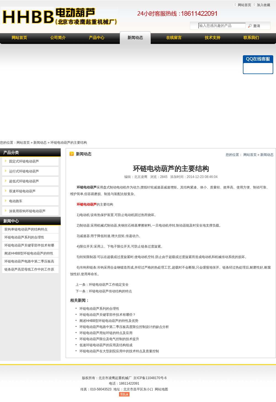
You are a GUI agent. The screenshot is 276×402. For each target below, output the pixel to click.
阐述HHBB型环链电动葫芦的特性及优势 (108, 321)
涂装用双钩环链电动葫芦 (27, 211)
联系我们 (251, 37)
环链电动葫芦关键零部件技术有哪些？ (107, 315)
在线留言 (174, 37)
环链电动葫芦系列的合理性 (99, 309)
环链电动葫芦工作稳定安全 (109, 285)
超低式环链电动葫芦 (24, 181)
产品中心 (96, 37)
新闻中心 (11, 221)
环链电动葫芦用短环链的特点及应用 (105, 333)
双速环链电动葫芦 (22, 191)
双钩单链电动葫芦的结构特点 (25, 229)
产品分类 (11, 152)
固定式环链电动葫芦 (24, 161)
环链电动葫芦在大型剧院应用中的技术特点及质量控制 (119, 351)
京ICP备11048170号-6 (149, 378)
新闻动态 (135, 37)
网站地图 (161, 389)
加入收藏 (263, 5)
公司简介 (58, 37)
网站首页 (244, 5)
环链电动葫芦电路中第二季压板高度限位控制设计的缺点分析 (124, 327)
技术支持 (212, 37)
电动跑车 (15, 201)
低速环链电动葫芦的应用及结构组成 (105, 345)
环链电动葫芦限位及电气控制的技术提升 (109, 339)
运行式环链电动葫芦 (24, 171)
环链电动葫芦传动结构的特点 (110, 291)
